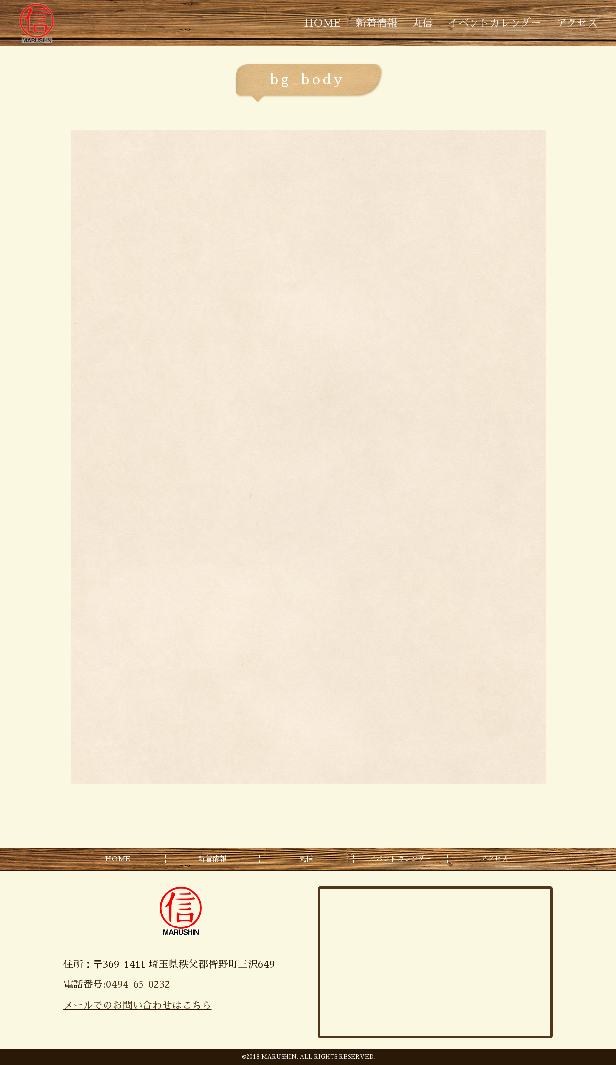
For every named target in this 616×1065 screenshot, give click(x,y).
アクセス (577, 23)
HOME (322, 23)
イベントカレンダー (494, 23)
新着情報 (376, 23)
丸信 (422, 23)
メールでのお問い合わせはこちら (137, 1005)
